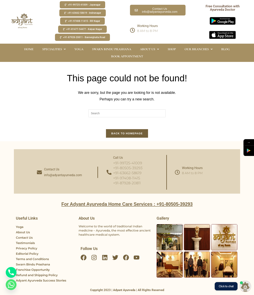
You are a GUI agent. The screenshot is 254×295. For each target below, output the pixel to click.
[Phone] (11, 272)
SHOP (172, 49)
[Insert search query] (127, 113)
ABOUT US (149, 49)
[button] (82, 4)
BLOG (225, 49)
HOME (29, 49)
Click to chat (226, 286)
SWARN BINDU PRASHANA (111, 49)
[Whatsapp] (11, 284)
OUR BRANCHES (199, 49)
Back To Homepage (127, 133)
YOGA (78, 49)
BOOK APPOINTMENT (127, 56)
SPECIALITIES (54, 49)
